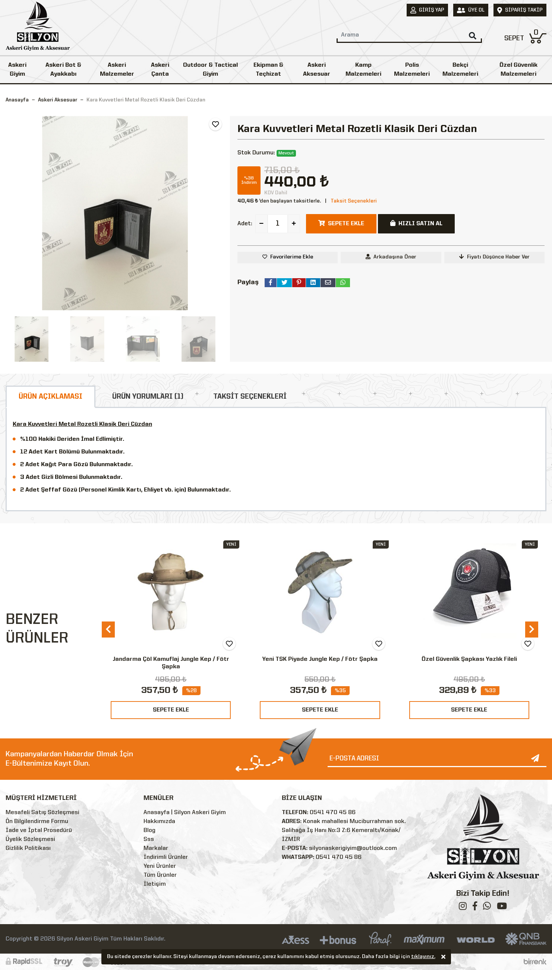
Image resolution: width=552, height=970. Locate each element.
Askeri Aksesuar (316, 69)
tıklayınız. (423, 957)
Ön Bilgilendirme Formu (37, 822)
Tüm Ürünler (160, 875)
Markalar (155, 848)
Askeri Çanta (160, 69)
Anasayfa (17, 100)
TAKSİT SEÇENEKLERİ (250, 397)
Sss (148, 839)
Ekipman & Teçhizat (268, 69)
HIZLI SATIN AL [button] (416, 223)
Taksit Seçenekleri (354, 201)
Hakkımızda (159, 822)
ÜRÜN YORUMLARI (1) (147, 397)
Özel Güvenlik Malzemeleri (518, 69)
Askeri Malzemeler (117, 69)
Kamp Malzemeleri (363, 69)
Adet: (244, 224)
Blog (149, 831)
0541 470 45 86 (333, 813)
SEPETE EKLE (171, 710)
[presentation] (108, 629)
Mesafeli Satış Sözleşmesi (42, 813)
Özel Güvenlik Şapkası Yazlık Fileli (469, 659)
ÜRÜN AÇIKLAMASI (50, 397)
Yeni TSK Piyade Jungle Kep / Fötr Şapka (320, 659)
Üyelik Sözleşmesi (30, 839)
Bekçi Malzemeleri (460, 69)
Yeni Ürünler (159, 866)
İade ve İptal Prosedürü (39, 831)
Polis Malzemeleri (412, 69)
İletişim (154, 884)
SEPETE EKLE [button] (341, 223)
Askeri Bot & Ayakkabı (63, 69)
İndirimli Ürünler (165, 857)
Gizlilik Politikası (28, 848)
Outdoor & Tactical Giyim (210, 69)
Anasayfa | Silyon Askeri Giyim (184, 813)
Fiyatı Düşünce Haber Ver (494, 257)
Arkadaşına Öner (391, 257)
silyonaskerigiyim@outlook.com (353, 848)
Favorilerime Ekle (291, 257)
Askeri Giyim (17, 69)
